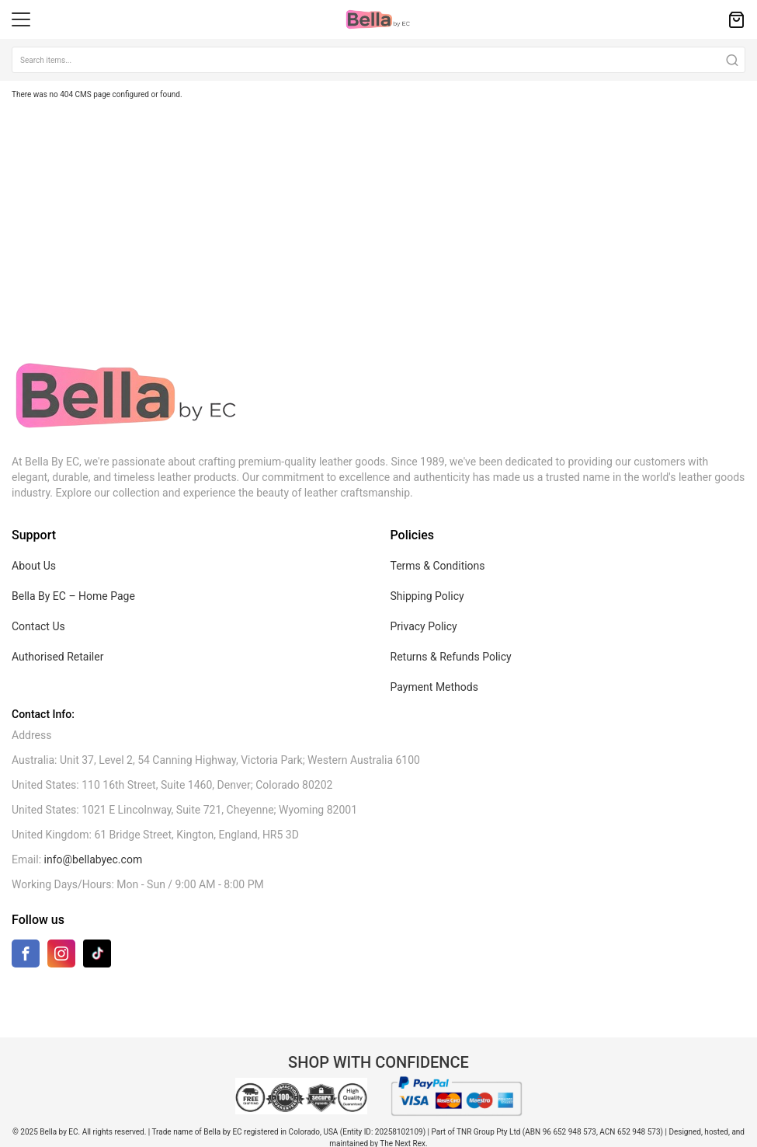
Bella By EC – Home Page (73, 596)
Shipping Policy (427, 596)
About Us (34, 566)
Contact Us (38, 626)
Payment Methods (434, 687)
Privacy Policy (424, 626)
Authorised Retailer (57, 656)
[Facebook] (26, 957)
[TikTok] (97, 953)
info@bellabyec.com (93, 859)
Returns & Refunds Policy (451, 656)
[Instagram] (61, 957)
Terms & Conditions (438, 566)
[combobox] (378, 60)
